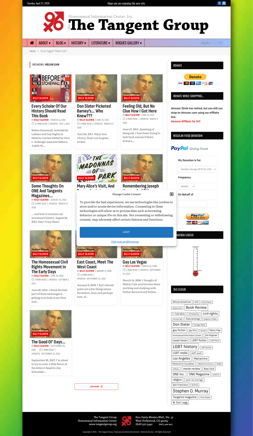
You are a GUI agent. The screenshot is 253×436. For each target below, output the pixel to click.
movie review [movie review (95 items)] (191, 369)
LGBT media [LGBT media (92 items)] (180, 353)
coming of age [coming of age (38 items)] (177, 319)
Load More (96, 386)
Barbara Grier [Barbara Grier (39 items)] (177, 308)
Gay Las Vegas (135, 262)
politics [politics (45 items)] (216, 375)
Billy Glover (40, 98)
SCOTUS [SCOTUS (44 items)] (195, 385)
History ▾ (78, 43)
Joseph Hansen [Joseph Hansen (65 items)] (180, 340)
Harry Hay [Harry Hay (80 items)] (215, 330)
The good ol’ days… (48, 342)
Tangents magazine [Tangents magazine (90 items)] (185, 397)
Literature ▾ (100, 43)
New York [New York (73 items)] (209, 368)
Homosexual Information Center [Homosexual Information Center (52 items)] (187, 335)
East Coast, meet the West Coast (95, 264)
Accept (126, 232)
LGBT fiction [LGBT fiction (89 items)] (199, 340)
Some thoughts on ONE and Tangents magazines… (47, 191)
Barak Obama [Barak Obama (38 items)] (207, 302)
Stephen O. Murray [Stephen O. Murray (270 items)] (190, 391)
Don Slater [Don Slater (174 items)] (181, 324)
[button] (171, 194)
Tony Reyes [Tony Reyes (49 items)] (205, 397)
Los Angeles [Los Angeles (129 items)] (181, 358)
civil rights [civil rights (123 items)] (210, 313)
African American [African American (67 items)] (182, 302)
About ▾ (45, 43)
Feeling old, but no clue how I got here (140, 108)
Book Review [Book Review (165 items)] (196, 307)
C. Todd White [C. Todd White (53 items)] (178, 314)
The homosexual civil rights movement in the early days (49, 267)
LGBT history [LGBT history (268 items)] (185, 347)
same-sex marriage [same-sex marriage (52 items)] (194, 380)
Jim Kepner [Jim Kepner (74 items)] (211, 335)
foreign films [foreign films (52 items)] (199, 325)
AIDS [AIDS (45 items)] (196, 302)
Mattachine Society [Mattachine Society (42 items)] (205, 364)
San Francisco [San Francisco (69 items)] (180, 384)
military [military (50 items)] (175, 369)
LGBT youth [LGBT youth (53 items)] (196, 353)
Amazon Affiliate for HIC (186, 121)
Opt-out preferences (125, 241)
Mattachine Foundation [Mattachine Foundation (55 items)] (183, 363)
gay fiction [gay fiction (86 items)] (179, 330)
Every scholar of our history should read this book (49, 111)
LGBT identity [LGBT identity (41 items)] (206, 347)
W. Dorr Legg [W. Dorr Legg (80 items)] (180, 402)
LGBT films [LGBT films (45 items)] (214, 341)
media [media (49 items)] (219, 364)
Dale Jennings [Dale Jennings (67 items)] (193, 318)
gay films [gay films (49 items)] (193, 330)
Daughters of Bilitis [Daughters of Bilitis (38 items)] (210, 319)
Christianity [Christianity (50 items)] (194, 314)
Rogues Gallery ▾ (129, 43)
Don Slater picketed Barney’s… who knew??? (94, 111)
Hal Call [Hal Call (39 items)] (203, 331)
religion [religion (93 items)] (177, 380)
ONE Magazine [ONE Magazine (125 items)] (199, 374)
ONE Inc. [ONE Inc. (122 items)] (179, 374)
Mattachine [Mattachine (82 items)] (201, 358)
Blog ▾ (61, 43)
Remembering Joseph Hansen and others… (141, 188)
